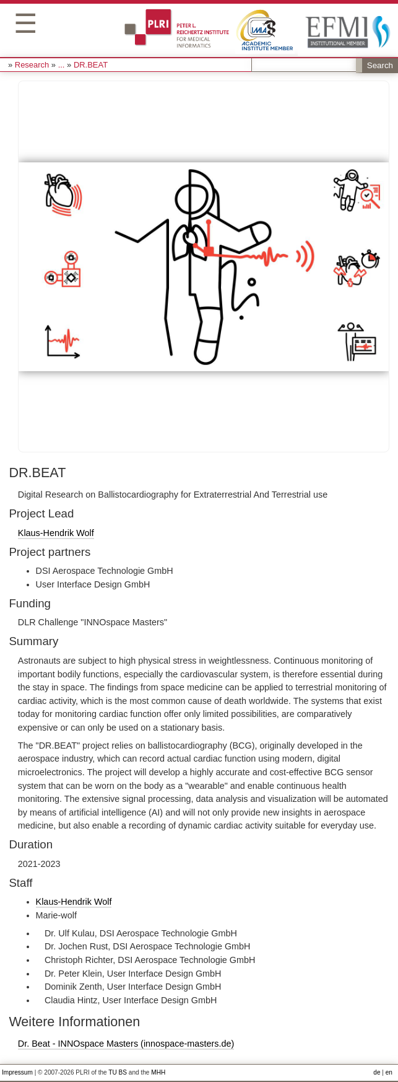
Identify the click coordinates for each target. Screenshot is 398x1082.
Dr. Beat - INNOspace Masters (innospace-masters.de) (126, 1044)
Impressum (17, 1072)
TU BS (117, 1072)
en (389, 1072)
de (376, 1072)
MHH (158, 1072)
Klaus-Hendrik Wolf (56, 533)
